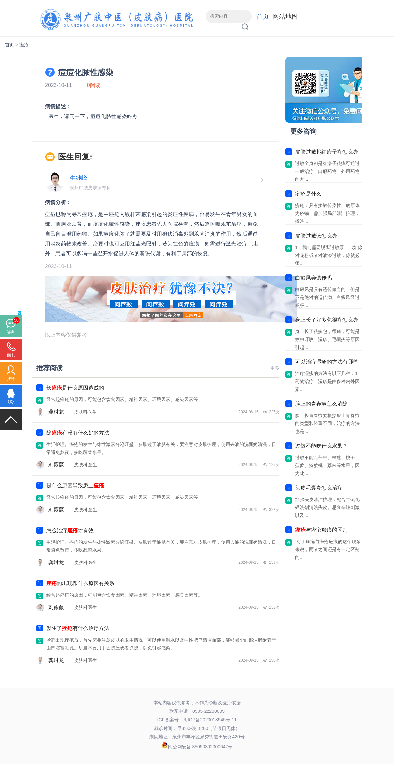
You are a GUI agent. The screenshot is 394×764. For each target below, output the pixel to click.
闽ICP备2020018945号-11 (210, 719)
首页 (262, 16)
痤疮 (24, 44)
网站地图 (285, 16)
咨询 (11, 332)
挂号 (11, 378)
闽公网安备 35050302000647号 (200, 746)
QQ (11, 401)
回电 (11, 355)
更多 (274, 368)
